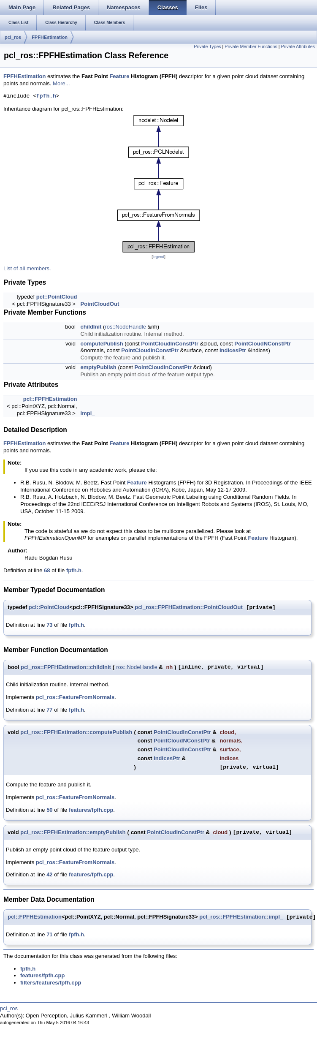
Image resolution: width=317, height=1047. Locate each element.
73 (49, 625)
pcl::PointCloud (56, 297)
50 (49, 810)
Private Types (207, 46)
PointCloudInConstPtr (169, 343)
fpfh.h (46, 96)
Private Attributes (298, 46)
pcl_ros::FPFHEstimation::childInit (66, 667)
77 (49, 710)
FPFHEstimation (50, 37)
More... (61, 83)
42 (49, 874)
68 (47, 570)
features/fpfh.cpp (91, 810)
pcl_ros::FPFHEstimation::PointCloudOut (189, 607)
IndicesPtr (232, 350)
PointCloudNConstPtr (262, 343)
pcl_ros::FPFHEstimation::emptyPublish (72, 832)
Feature (119, 76)
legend (158, 257)
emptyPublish (99, 367)
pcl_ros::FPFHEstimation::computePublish (76, 732)
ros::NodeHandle (125, 327)
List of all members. (27, 268)
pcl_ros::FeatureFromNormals (75, 697)
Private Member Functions (251, 46)
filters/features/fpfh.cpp (50, 982)
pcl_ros (13, 37)
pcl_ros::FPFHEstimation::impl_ (241, 917)
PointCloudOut (100, 304)
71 (49, 934)
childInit (91, 327)
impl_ (88, 413)
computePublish (102, 343)
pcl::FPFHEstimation (50, 399)
